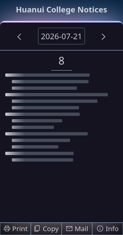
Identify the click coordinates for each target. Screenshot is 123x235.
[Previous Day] (19, 36)
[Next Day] (104, 36)
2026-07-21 (61, 36)
